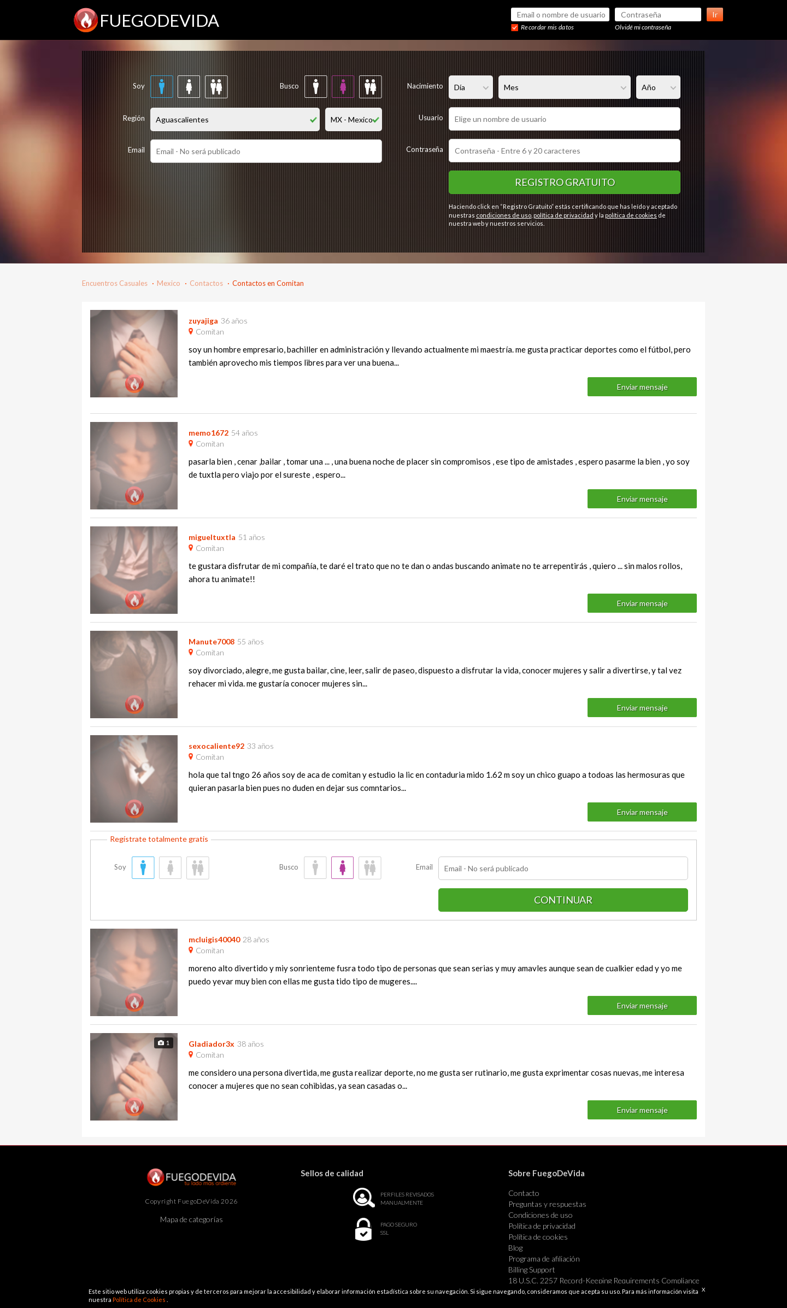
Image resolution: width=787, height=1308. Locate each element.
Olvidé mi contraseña (643, 27)
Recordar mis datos (547, 27)
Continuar (563, 900)
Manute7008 (211, 641)
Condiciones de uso (540, 1214)
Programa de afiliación (544, 1258)
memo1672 (208, 432)
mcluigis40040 (214, 939)
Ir (715, 14)
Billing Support (531, 1269)
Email (136, 149)
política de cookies (631, 215)
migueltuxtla (212, 537)
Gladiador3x (211, 1043)
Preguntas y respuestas (547, 1204)
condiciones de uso (503, 215)
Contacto (523, 1193)
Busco (289, 85)
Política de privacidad (541, 1225)
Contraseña (424, 149)
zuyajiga (203, 320)
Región (134, 118)
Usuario (431, 117)
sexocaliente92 (216, 745)
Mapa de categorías (191, 1219)
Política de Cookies (140, 1299)
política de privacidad (563, 215)
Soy (139, 85)
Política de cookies (538, 1236)
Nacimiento (425, 85)
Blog (515, 1247)
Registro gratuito (565, 182)
